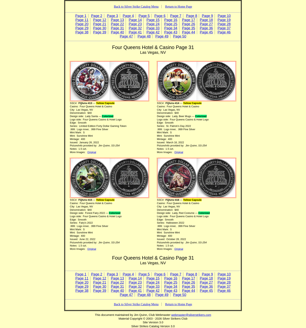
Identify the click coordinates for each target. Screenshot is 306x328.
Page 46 (224, 32)
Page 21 (99, 24)
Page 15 (152, 20)
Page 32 (135, 28)
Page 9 (207, 16)
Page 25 (170, 24)
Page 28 (224, 24)
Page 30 (99, 28)
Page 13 (117, 20)
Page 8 (191, 16)
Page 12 (99, 20)
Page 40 (117, 32)
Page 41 (135, 32)
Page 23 (135, 24)
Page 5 (144, 16)
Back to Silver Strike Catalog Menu (136, 6)
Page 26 (188, 24)
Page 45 (206, 32)
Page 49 (161, 36)
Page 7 (175, 16)
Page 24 (152, 24)
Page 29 (81, 28)
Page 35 (188, 28)
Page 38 (81, 32)
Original (91, 152)
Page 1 (80, 16)
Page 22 (117, 24)
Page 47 (126, 36)
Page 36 (206, 28)
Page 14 (135, 20)
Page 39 (99, 32)
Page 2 (96, 16)
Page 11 (81, 20)
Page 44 (188, 32)
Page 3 (112, 16)
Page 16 (170, 20)
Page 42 (152, 32)
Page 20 (81, 24)
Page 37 (224, 28)
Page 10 (224, 16)
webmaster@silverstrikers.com (191, 314)
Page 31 (117, 28)
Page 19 (224, 20)
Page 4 (128, 16)
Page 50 (179, 36)
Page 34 (170, 28)
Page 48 (144, 36)
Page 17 (188, 20)
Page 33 (152, 28)
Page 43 (170, 32)
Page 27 (206, 24)
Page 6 (159, 16)
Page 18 (206, 20)
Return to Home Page (178, 6)
